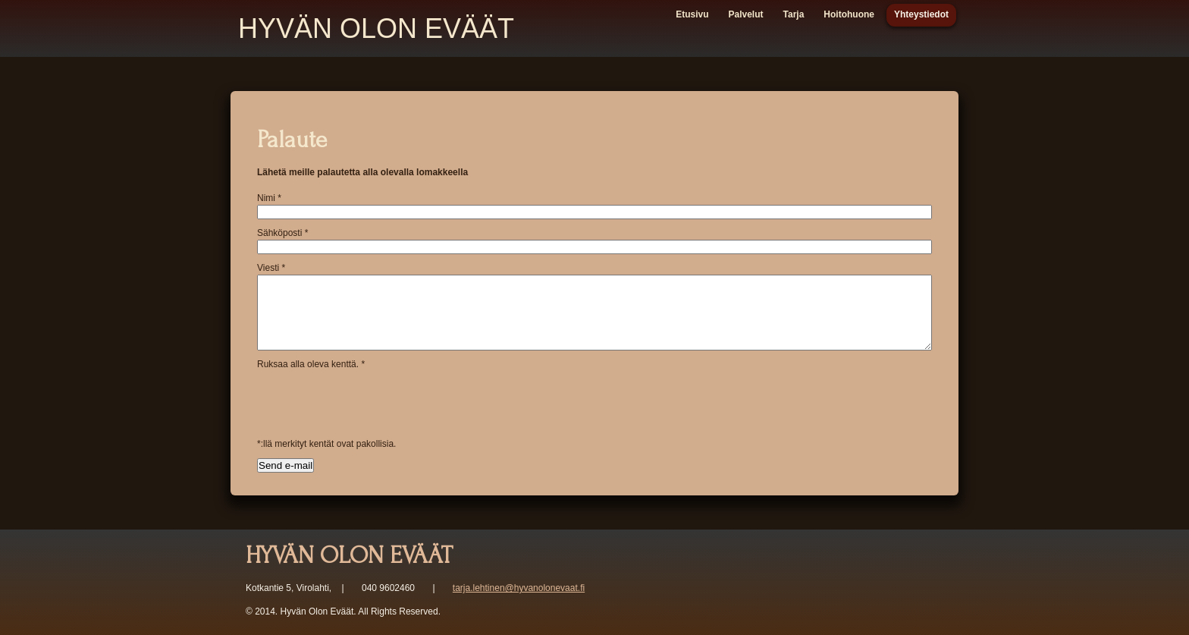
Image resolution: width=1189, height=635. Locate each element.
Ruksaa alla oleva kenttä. (311, 364)
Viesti (271, 267)
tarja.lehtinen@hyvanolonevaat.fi (519, 588)
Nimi (269, 198)
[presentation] (372, 400)
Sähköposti (282, 233)
